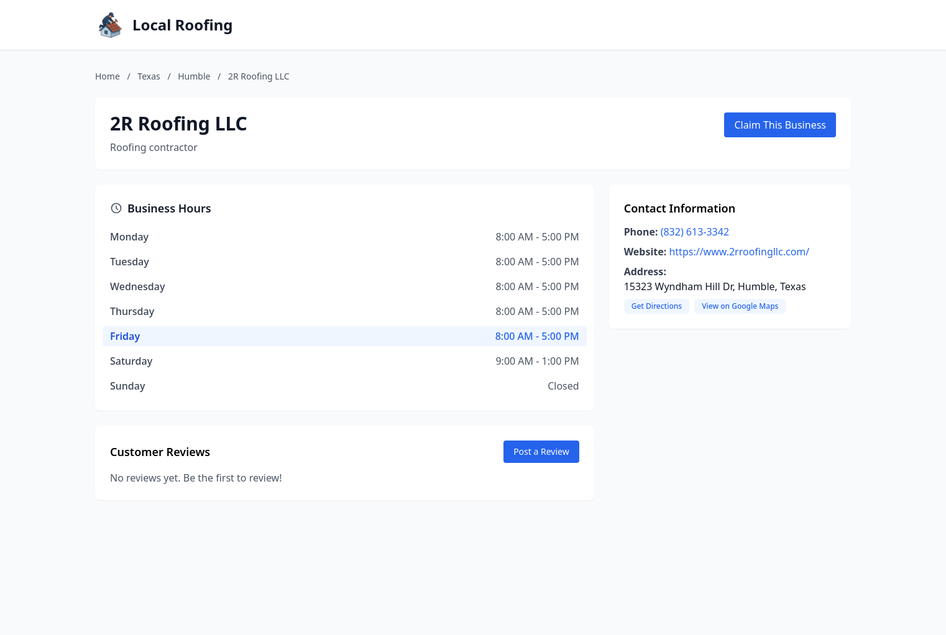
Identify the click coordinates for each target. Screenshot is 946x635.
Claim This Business (780, 125)
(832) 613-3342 (695, 232)
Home (107, 76)
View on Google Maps (740, 306)
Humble (194, 76)
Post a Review (541, 451)
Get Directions (656, 306)
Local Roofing (182, 25)
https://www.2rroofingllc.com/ (739, 251)
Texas (148, 76)
